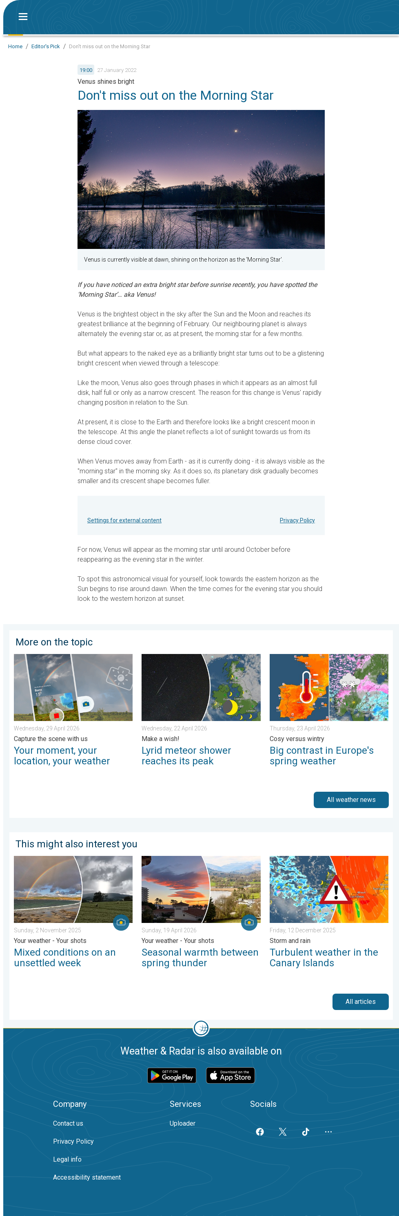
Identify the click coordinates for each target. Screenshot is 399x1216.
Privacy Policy (297, 520)
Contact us (68, 1123)
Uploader (182, 1123)
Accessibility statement (87, 1177)
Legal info (67, 1159)
